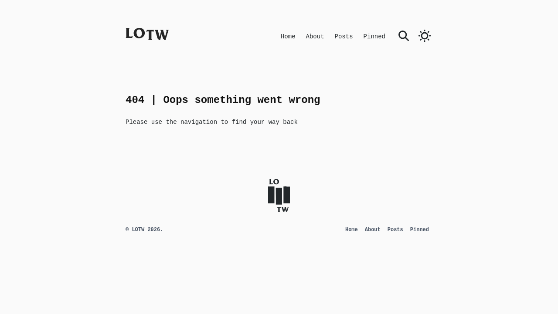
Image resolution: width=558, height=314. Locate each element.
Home (288, 36)
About (315, 36)
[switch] (424, 36)
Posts (344, 36)
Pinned (374, 36)
